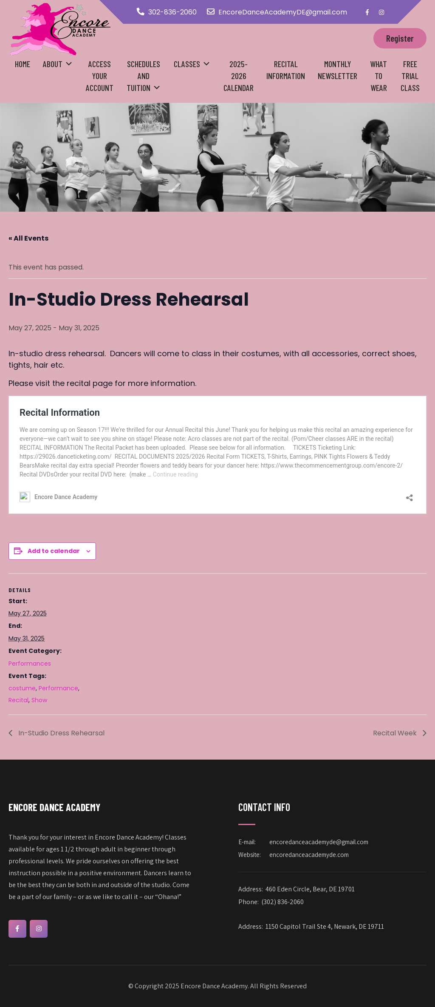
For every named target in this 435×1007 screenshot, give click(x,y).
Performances (29, 663)
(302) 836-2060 (282, 901)
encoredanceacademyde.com (309, 855)
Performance (58, 688)
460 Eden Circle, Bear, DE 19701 (310, 889)
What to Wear (378, 76)
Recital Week (395, 733)
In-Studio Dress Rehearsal (61, 733)
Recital (18, 700)
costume (22, 688)
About (52, 64)
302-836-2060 (172, 12)
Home (22, 64)
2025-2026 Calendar (238, 76)
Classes (187, 64)
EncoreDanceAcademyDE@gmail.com (282, 12)
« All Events (28, 238)
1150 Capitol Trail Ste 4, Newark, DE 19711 (325, 926)
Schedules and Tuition (144, 76)
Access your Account (99, 76)
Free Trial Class (410, 76)
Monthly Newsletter (337, 70)
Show (39, 700)
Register (400, 38)
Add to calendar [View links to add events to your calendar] (54, 551)
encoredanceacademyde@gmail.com (318, 842)
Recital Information (285, 70)
